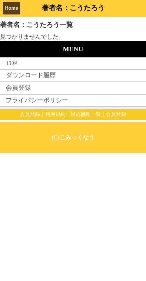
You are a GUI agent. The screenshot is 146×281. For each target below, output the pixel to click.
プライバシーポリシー (37, 100)
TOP (12, 63)
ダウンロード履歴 (31, 75)
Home (11, 8)
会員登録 (18, 87)
